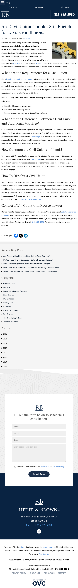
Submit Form (39, 474)
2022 (4, 352)
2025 (4, 338)
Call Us (13, 8)
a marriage (35, 136)
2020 (4, 361)
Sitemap (62, 573)
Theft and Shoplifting (12, 318)
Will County (44, 554)
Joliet (21, 547)
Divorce (27, 39)
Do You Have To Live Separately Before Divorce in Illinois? (28, 260)
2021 (4, 357)
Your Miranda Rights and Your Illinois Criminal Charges (26, 263)
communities (49, 547)
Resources (49, 573)
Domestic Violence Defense (15, 291)
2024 (4, 343)
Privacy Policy (58, 467)
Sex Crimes (8, 314)
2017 (4, 366)
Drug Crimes (8, 295)
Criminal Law (9, 283)
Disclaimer (45, 467)
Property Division (10, 310)
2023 (4, 348)
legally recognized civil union (19, 79)
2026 (4, 334)
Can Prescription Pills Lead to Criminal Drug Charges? (26, 256)
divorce (16, 63)
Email (39, 8)
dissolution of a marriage (29, 199)
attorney (40, 63)
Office (65, 8)
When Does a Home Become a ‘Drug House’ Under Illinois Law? (30, 271)
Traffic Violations (10, 321)
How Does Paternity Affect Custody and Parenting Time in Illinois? (31, 267)
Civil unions (36, 159)
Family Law (8, 302)
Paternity (7, 306)
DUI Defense (8, 299)
